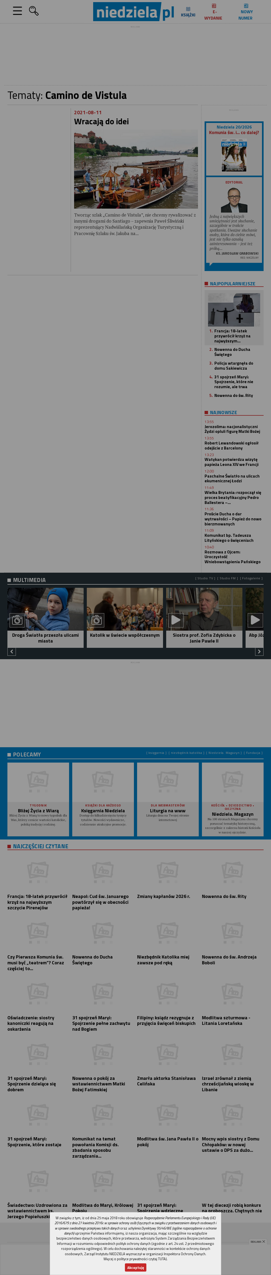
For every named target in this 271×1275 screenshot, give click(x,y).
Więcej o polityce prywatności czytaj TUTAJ (135, 1259)
